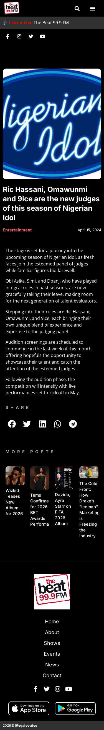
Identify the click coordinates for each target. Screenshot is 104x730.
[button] (77, 8)
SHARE (18, 407)
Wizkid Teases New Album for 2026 (14, 502)
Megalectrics (26, 725)
